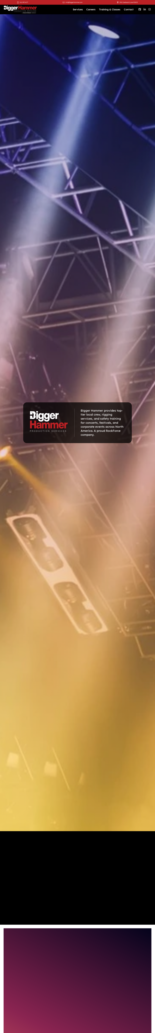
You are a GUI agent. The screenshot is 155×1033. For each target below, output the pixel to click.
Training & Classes (109, 9)
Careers (90, 9)
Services (78, 9)
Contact (129, 9)
